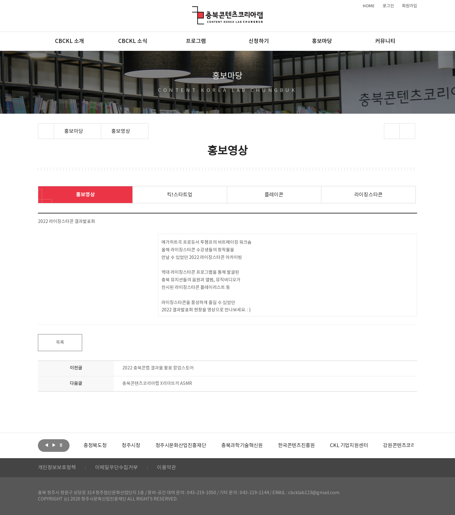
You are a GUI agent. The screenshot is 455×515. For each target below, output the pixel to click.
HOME (369, 6)
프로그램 (196, 41)
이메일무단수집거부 (116, 467)
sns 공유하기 (392, 131)
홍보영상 (85, 195)
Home (39, 127)
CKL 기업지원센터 (349, 445)
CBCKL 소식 (132, 41)
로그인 (388, 6)
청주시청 (131, 445)
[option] (95, 445)
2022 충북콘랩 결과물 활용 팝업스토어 (158, 368)
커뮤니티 (385, 41)
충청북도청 (94, 445)
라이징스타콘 (368, 195)
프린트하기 (407, 131)
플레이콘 (273, 195)
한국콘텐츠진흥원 (296, 445)
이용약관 (166, 467)
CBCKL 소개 (69, 41)
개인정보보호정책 (57, 467)
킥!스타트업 (179, 195)
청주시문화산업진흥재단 (180, 445)
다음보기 (54, 445)
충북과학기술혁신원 (242, 445)
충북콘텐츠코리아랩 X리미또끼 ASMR (157, 383)
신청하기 (259, 41)
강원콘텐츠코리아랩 (403, 445)
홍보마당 (322, 41)
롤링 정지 (61, 445)
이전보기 (46, 445)
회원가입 (409, 6)
